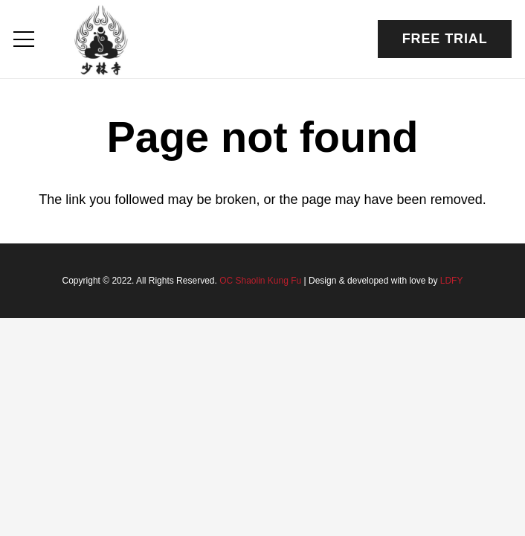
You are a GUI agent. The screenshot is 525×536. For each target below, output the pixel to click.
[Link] (101, 39)
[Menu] (24, 39)
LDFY (451, 280)
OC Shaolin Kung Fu (260, 280)
